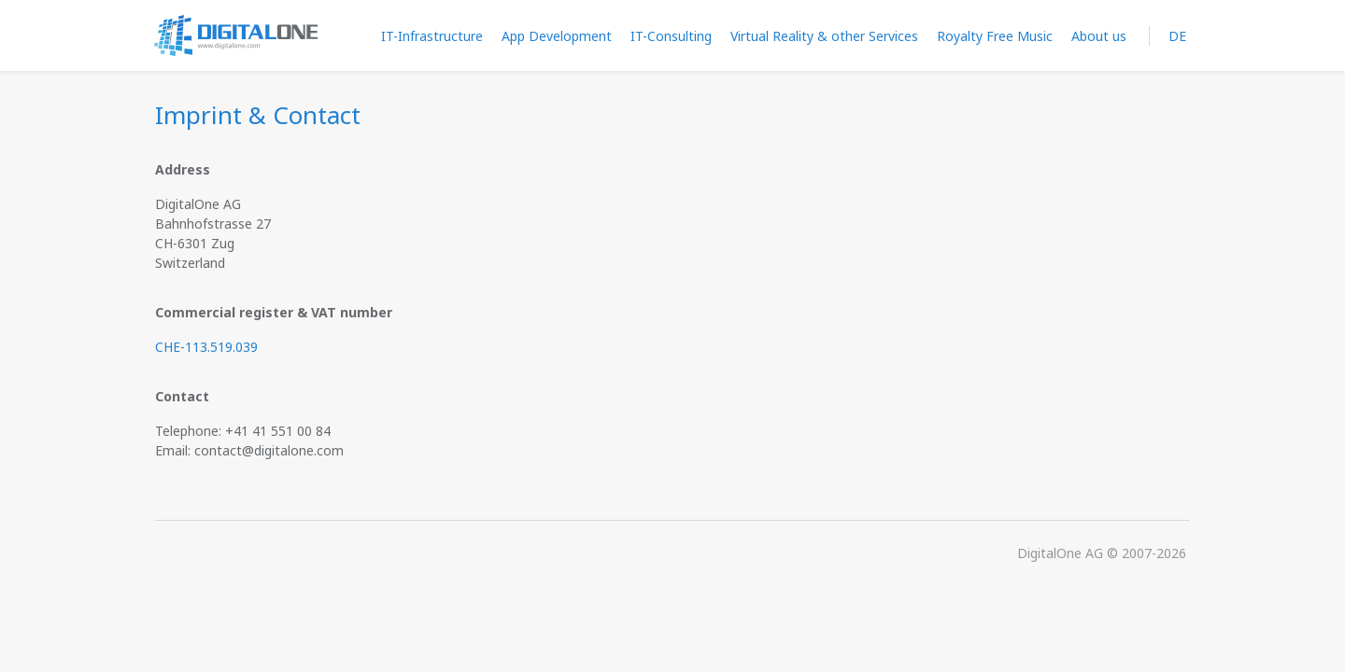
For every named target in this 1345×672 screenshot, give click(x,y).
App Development (557, 36)
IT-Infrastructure (432, 36)
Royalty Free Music (995, 36)
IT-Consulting (671, 36)
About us (1098, 36)
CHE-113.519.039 (206, 347)
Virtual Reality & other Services (824, 36)
